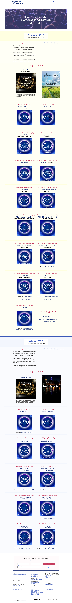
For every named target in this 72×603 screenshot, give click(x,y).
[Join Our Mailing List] (49, 564)
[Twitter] (37, 599)
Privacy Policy (55, 599)
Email (18, 565)
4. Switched (46, 578)
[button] (59, 2)
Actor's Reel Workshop (34, 583)
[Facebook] (35, 599)
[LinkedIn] (39, 599)
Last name (32, 562)
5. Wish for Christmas (48, 579)
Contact (49, 599)
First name (19, 562)
